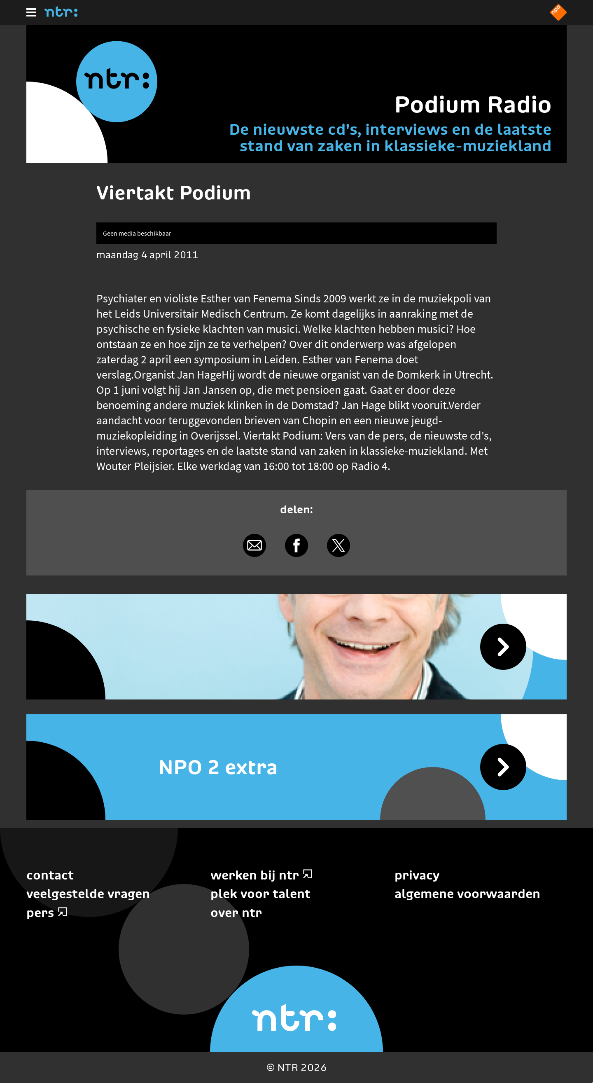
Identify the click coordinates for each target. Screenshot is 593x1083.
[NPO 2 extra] (296, 767)
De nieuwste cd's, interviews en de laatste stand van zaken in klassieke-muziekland (390, 137)
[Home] (60, 14)
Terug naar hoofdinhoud (592, 1082)
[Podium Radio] (296, 646)
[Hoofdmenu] (31, 12)
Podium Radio (473, 104)
